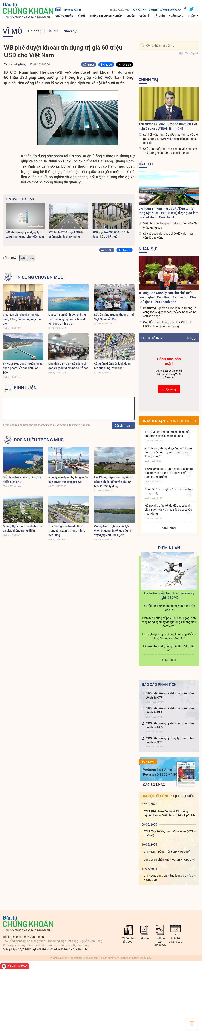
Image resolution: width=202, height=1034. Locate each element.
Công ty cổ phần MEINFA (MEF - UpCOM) (169, 859)
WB (23, 258)
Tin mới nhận (153, 420)
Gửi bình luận (123, 425)
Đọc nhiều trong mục (39, 439)
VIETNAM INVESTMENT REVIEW (165, 10)
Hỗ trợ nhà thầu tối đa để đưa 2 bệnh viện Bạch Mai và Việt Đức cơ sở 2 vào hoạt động (168, 509)
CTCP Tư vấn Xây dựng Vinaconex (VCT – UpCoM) (170, 833)
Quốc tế (144, 15)
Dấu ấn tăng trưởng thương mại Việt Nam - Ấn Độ (114, 317)
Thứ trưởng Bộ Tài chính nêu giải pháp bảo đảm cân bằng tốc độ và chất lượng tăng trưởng (169, 473)
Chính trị (34, 31)
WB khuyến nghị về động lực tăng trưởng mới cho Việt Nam (25, 234)
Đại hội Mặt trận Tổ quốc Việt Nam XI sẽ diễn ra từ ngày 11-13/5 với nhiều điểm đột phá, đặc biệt (171, 139)
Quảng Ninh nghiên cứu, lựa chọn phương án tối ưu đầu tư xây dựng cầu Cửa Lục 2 (112, 530)
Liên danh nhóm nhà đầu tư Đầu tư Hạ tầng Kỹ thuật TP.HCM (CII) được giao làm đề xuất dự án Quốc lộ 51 (168, 212)
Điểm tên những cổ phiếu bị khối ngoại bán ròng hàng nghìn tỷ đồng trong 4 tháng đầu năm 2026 (169, 622)
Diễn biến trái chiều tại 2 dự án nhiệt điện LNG (22, 479)
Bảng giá (192, 338)
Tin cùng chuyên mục (38, 277)
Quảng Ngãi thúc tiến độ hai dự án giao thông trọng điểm (22, 528)
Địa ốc (131, 15)
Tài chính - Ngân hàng (168, 15)
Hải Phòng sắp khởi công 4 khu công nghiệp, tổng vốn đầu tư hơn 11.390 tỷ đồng (113, 481)
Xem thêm (169, 527)
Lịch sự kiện (184, 796)
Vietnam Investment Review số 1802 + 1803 (161, 772)
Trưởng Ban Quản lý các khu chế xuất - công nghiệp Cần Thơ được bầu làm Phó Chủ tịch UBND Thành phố (167, 297)
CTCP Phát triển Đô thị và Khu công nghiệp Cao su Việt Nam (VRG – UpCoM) (169, 813)
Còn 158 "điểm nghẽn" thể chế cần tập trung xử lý (169, 491)
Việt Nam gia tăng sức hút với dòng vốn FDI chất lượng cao (170, 225)
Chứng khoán (64, 15)
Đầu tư (52, 31)
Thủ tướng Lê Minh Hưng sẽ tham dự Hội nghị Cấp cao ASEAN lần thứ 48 (168, 126)
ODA (31, 258)
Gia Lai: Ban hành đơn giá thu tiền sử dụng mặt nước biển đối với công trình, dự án (67, 319)
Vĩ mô (81, 15)
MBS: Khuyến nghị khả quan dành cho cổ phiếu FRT (170, 710)
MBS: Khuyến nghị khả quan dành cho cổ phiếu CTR (170, 695)
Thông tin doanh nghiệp (106, 15)
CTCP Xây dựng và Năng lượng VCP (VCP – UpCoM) (169, 878)
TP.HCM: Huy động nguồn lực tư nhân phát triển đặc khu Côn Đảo (23, 368)
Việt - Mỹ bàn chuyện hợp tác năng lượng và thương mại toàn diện (22, 319)
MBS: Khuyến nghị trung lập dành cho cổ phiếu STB (170, 740)
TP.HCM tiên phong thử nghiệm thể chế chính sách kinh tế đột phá (166, 434)
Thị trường (151, 337)
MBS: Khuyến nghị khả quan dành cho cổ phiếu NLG (170, 725)
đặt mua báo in (68, 9)
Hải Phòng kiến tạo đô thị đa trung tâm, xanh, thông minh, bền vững (66, 530)
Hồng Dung (20, 64)
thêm (191, 15)
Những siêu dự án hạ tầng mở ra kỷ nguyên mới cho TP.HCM (68, 479)
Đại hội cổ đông (155, 796)
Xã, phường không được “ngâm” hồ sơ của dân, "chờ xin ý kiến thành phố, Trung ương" (168, 452)
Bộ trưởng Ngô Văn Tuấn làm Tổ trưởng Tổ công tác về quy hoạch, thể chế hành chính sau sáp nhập (169, 312)
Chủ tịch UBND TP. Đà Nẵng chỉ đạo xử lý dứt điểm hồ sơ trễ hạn (68, 366)
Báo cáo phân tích (159, 684)
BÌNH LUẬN (25, 387)
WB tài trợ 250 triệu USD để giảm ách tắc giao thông (66, 234)
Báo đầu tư (139, 10)
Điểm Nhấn (169, 547)
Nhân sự (70, 31)
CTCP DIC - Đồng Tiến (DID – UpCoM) (167, 851)
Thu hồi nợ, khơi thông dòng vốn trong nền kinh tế (169, 608)
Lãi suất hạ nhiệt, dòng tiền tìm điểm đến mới (169, 648)
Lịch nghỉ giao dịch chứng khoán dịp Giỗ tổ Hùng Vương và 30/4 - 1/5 (169, 636)
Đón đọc (148, 761)
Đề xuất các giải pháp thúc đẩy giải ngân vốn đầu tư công (168, 235)
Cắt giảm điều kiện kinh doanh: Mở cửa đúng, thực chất (113, 366)
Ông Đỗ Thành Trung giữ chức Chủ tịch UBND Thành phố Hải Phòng (167, 324)
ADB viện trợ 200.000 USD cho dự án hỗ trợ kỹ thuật (111, 234)
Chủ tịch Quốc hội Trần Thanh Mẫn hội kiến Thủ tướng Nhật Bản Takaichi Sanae (170, 151)
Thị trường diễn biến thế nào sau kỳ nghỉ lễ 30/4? (169, 595)
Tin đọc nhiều (183, 420)
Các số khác (154, 784)
